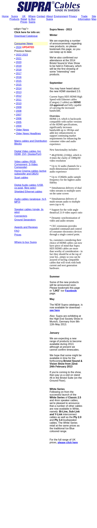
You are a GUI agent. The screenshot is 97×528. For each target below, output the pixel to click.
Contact (41, 16)
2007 (18, 114)
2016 (18, 77)
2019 (18, 66)
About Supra (49, 17)
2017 (18, 73)
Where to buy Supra (25, 242)
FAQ (16, 231)
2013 (18, 92)
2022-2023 (22, 54)
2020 (18, 62)
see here (55, 310)
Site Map (94, 17)
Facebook (71, 290)
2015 (18, 81)
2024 (18, 47)
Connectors (20, 216)
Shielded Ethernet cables (28, 191)
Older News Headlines (28, 133)
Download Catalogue (26, 36)
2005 (18, 122)
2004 (18, 126)
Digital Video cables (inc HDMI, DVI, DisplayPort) (27, 152)
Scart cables (21, 177)
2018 (18, 69)
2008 (18, 111)
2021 (18, 58)
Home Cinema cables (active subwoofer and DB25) (30, 172)
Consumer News (23, 43)
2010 (18, 103)
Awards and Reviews (26, 227)
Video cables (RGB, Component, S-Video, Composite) (26, 164)
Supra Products (14, 17)
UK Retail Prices (23, 19)
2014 (18, 88)
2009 (18, 107)
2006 (18, 118)
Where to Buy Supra (32, 19)
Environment (61, 16)
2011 (18, 99)
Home (5, 16)
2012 (18, 96)
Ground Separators (25, 219)
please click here (68, 442)
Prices (17, 234)
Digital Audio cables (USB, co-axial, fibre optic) (29, 186)
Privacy (73, 16)
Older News (22, 129)
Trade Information (84, 17)
